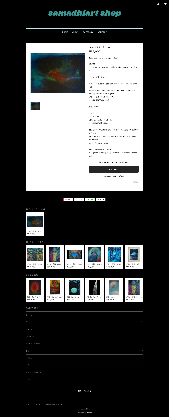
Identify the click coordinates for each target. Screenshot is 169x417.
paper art (30, 336)
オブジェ (29, 365)
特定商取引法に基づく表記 (54, 404)
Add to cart (114, 169)
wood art (29, 329)
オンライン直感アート (34, 372)
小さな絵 (29, 358)
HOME (65, 32)
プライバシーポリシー (35, 404)
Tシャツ (29, 322)
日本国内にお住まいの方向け (113, 176)
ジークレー (30, 315)
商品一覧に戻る (84, 391)
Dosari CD (30, 379)
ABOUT (75, 32)
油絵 (27, 351)
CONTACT (102, 32)
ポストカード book (33, 344)
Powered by (84, 413)
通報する (135, 182)
